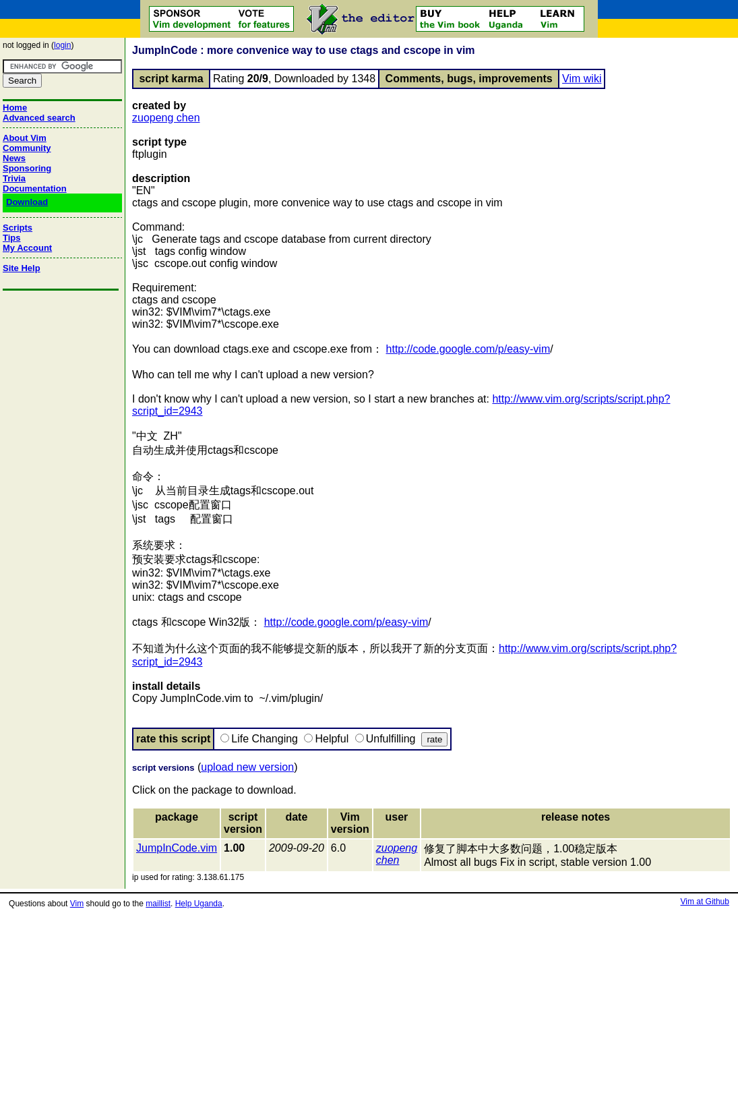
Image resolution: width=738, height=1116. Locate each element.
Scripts (17, 228)
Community (27, 148)
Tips (12, 238)
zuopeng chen (166, 117)
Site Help (21, 268)
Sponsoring (27, 168)
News (14, 158)
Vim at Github (704, 901)
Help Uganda (198, 903)
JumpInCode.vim (176, 848)
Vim (77, 903)
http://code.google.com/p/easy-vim (468, 349)
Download (27, 202)
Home (15, 107)
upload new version (247, 767)
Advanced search (39, 118)
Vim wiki (581, 78)
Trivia (14, 178)
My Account (27, 248)
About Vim (25, 138)
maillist (158, 903)
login (62, 45)
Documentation (35, 188)
